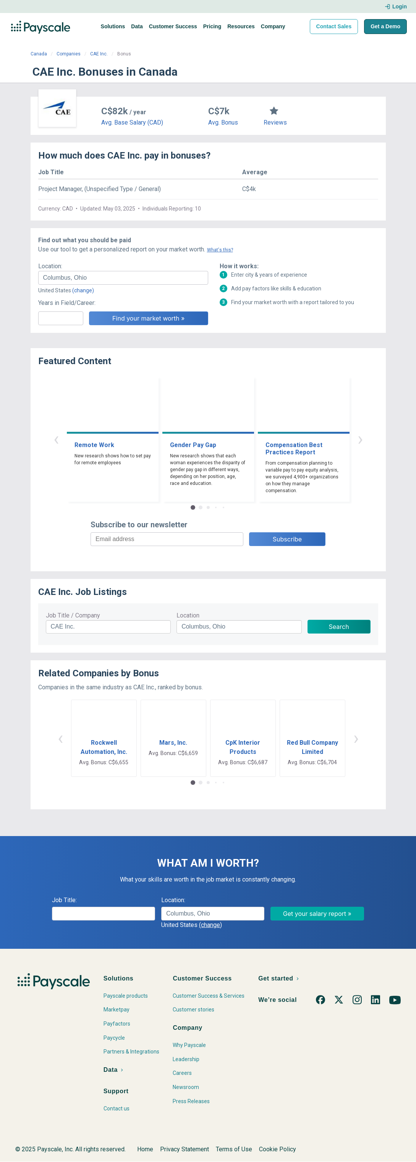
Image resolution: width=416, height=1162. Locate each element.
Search (339, 626)
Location (187, 615)
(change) (83, 290)
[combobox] (123, 278)
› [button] (360, 439)
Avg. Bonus (223, 122)
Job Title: (64, 900)
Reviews (275, 122)
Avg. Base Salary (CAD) (132, 122)
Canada (39, 54)
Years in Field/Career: (67, 302)
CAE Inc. (99, 54)
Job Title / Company (73, 615)
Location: (50, 266)
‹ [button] (56, 439)
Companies (69, 54)
